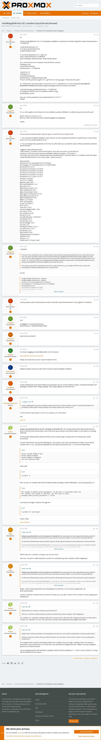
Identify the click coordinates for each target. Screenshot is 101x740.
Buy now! (74, 721)
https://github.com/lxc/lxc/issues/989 (31, 356)
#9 (97, 366)
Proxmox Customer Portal (44, 716)
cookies (19, 733)
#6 (97, 317)
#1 (97, 35)
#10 (97, 382)
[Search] (86, 5)
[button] (37, 13)
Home (37, 700)
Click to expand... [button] (59, 291)
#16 (97, 626)
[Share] (94, 35)
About (37, 720)
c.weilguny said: (26, 402)
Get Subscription (41, 704)
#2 (97, 105)
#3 (97, 131)
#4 (97, 247)
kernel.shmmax (27, 26)
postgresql (40, 26)
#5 (97, 300)
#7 (97, 333)
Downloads (39, 712)
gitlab (19, 26)
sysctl (46, 26)
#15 (97, 603)
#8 (97, 349)
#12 (97, 426)
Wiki (36, 708)
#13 (97, 528)
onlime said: (25, 532)
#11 (97, 398)
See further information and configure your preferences (24, 736)
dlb (4, 26)
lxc (34, 26)
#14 (97, 565)
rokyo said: (25, 607)
